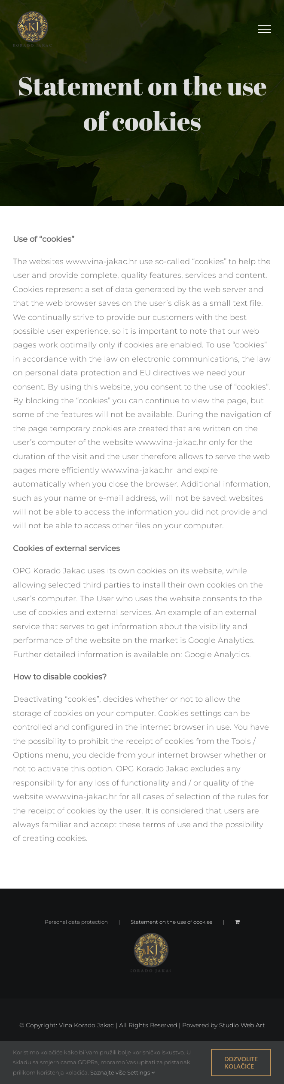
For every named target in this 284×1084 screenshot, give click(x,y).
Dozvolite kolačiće (241, 1062)
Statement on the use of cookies (171, 922)
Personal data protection (76, 922)
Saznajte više (108, 1072)
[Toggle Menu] (265, 29)
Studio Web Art (242, 1025)
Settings (141, 1072)
